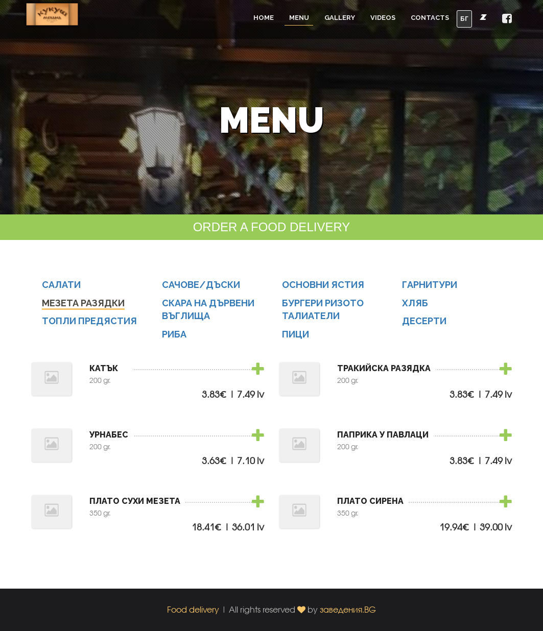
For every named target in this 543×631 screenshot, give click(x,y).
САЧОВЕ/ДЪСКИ (201, 286)
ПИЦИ (295, 336)
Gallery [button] (339, 17)
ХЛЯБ (415, 305)
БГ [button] (464, 18)
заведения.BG (348, 609)
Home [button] (263, 17)
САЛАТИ (61, 286)
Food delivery (193, 609)
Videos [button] (382, 17)
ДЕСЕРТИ (424, 323)
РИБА (174, 336)
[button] (507, 19)
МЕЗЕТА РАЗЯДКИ (83, 305)
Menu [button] (299, 17)
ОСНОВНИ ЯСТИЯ (323, 286)
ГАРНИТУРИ (429, 286)
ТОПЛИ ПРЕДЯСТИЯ (89, 323)
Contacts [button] (430, 17)
